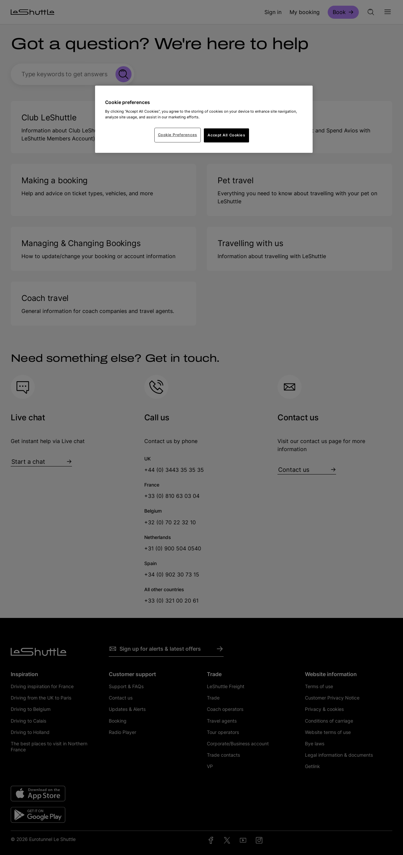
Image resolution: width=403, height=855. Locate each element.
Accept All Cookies (226, 135)
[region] (204, 119)
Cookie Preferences (177, 134)
